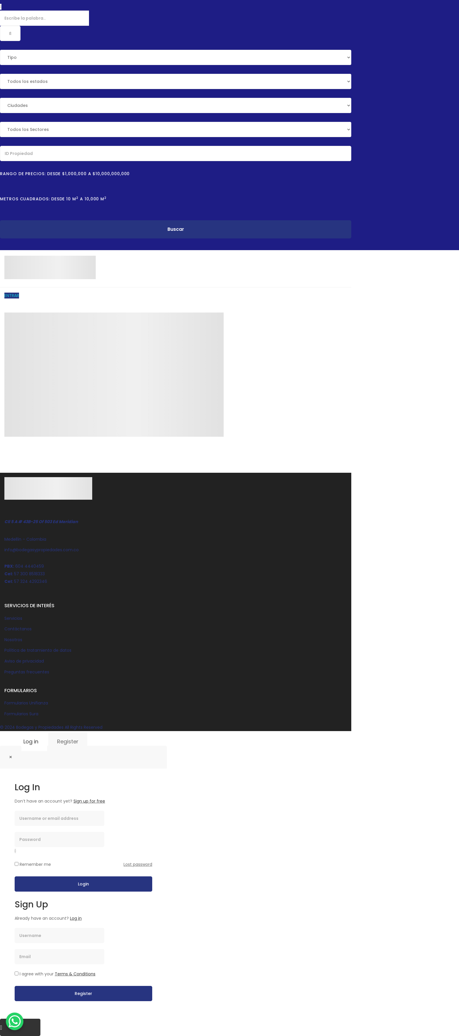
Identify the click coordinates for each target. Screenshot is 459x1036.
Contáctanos (18, 629)
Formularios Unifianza (26, 703)
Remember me (33, 864)
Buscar (175, 229)
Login (83, 884)
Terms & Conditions (75, 974)
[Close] (10, 757)
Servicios (13, 618)
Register (67, 741)
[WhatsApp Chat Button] (14, 1021)
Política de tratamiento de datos (37, 650)
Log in (30, 741)
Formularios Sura (21, 714)
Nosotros (13, 640)
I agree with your (55, 974)
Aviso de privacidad (24, 661)
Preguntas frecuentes (26, 672)
